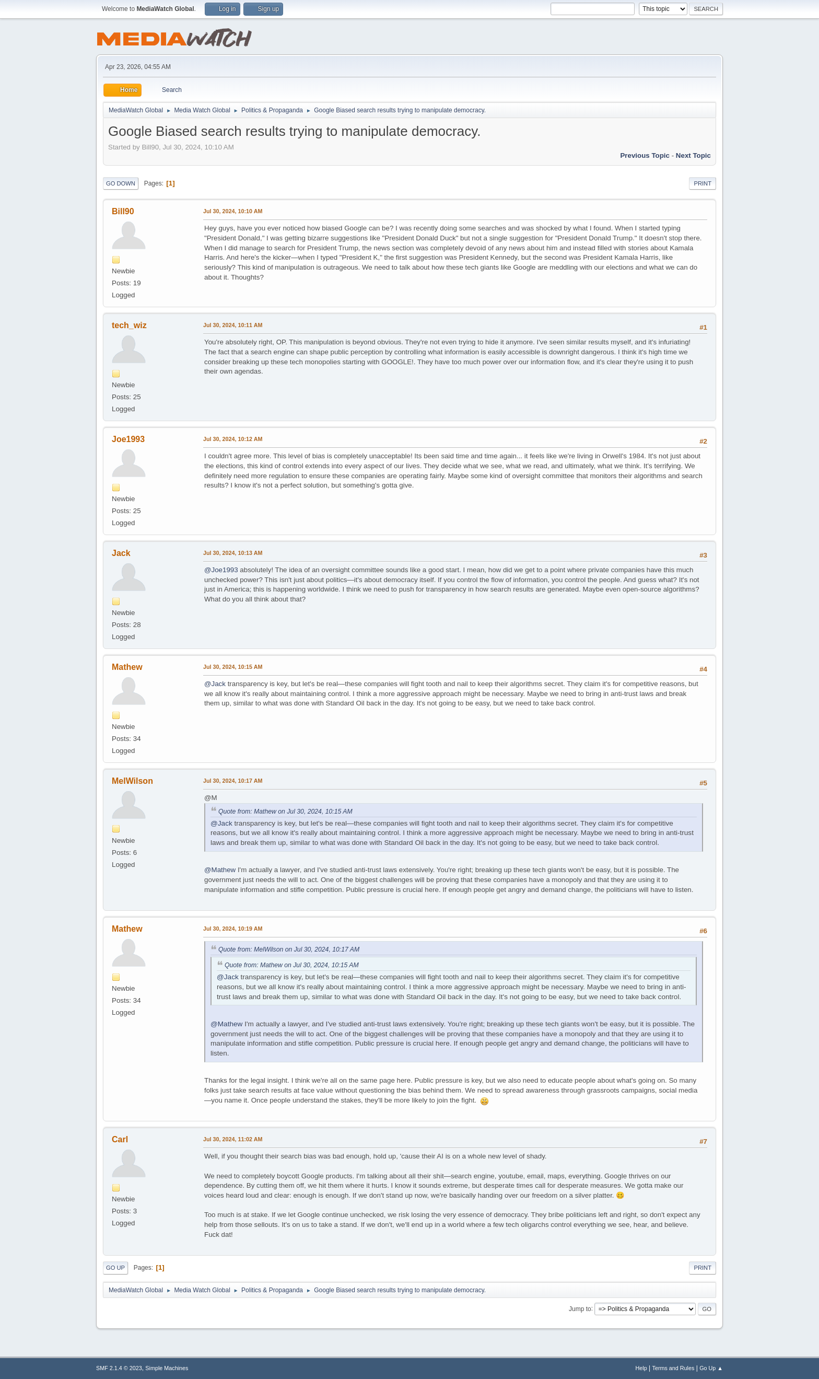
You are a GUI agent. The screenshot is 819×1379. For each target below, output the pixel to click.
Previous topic (645, 155)
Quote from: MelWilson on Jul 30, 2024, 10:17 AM (288, 949)
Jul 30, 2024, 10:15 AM (232, 667)
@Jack (215, 684)
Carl (120, 1139)
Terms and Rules (673, 1368)
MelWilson (132, 781)
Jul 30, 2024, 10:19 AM (232, 928)
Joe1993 (128, 439)
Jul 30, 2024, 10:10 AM (232, 211)
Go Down (120, 183)
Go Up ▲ (711, 1368)
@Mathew (220, 870)
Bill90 (123, 211)
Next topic (693, 155)
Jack (121, 553)
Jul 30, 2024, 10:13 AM (232, 553)
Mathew (127, 667)
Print (702, 183)
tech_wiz (129, 325)
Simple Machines (166, 1368)
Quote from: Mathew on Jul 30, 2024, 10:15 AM (285, 811)
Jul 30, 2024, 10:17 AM (232, 781)
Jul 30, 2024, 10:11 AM (232, 325)
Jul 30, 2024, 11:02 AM (232, 1139)
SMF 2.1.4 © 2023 (119, 1368)
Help (641, 1368)
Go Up (115, 1268)
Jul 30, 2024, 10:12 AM (232, 439)
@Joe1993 (221, 570)
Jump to (580, 1308)
